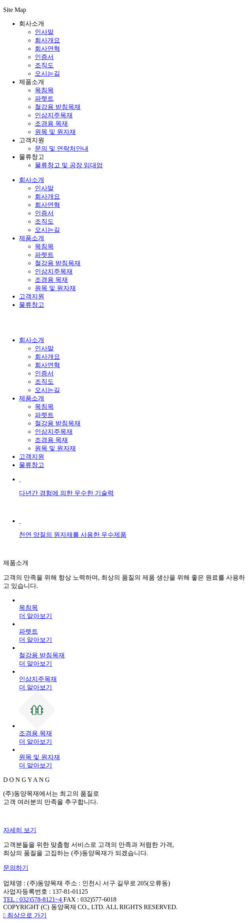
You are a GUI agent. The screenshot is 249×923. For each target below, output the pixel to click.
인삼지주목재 (54, 115)
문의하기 (15, 867)
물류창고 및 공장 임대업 (69, 165)
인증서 (44, 57)
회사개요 (47, 40)
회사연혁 (47, 48)
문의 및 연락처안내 (62, 148)
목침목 (44, 90)
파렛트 (44, 98)
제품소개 (31, 238)
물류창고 (31, 304)
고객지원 (31, 296)
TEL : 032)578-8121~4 (33, 899)
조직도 (44, 65)
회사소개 (31, 179)
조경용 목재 (51, 123)
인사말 (44, 32)
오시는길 (47, 73)
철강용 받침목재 (58, 106)
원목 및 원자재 (55, 131)
